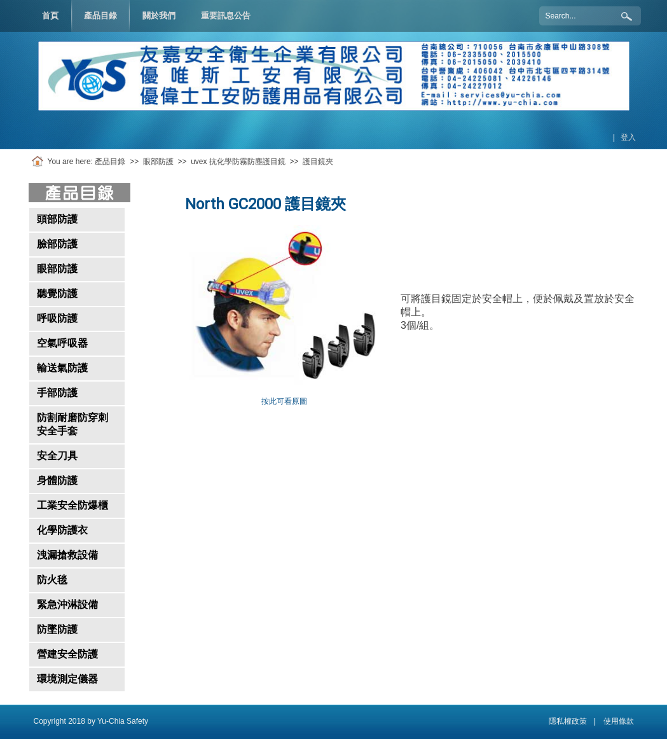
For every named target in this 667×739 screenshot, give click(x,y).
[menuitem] (100, 16)
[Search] (590, 15)
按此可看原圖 (284, 401)
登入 (628, 137)
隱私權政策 (568, 721)
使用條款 (618, 721)
